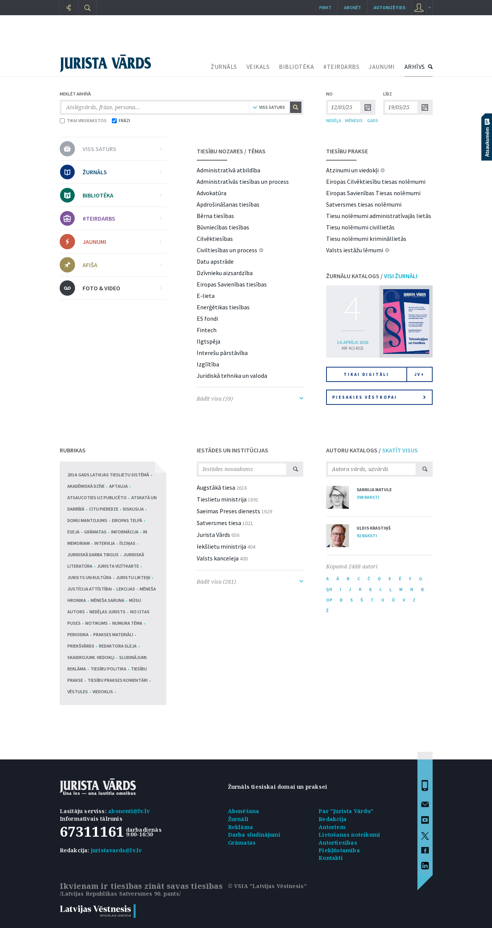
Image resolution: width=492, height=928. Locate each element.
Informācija (125, 532)
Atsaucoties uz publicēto (97, 497)
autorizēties (389, 7)
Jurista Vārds (213, 534)
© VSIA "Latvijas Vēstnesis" (267, 886)
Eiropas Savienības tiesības (232, 284)
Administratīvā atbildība (228, 170)
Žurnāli (238, 819)
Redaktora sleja (118, 646)
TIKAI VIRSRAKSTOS (83, 120)
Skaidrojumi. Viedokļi (91, 657)
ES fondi (207, 318)
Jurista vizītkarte (118, 566)
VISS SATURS (122, 149)
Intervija (104, 543)
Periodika (78, 634)
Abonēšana (244, 811)
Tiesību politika (108, 669)
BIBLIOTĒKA (296, 66)
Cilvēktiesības (215, 238)
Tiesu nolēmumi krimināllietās (366, 238)
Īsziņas (127, 543)
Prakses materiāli (113, 634)
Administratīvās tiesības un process (243, 181)
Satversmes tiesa (219, 523)
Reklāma (240, 827)
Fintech (207, 330)
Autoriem (332, 827)
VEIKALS (258, 66)
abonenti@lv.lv (129, 811)
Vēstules (77, 691)
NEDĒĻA (333, 120)
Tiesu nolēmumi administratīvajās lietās (378, 216)
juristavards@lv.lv (116, 850)
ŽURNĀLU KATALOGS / (371, 276)
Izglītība (208, 364)
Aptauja (118, 486)
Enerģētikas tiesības (223, 307)
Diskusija (133, 509)
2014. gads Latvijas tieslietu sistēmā (108, 475)
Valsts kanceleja (218, 558)
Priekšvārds (80, 646)
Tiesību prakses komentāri (118, 680)
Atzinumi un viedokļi (352, 170)
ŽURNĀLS (224, 66)
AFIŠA (122, 265)
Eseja (73, 532)
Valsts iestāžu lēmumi (354, 250)
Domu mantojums (87, 520)
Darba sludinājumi (254, 834)
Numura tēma (127, 623)
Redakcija (332, 819)
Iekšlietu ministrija (221, 546)
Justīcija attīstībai (89, 589)
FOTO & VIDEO (122, 288)
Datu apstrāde (215, 261)
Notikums (96, 623)
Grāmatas (95, 532)
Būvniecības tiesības (223, 227)
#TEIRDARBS (341, 66)
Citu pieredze (103, 509)
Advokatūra (211, 193)
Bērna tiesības (215, 216)
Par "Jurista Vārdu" (345, 811)
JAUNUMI (382, 66)
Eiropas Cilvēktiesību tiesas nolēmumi (375, 181)
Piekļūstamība (339, 850)
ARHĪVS (414, 66)
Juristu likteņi (133, 577)
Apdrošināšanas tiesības (228, 204)
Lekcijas (125, 589)
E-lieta (206, 295)
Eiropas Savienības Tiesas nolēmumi (373, 193)
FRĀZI (121, 120)
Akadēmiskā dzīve (86, 486)
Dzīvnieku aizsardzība (225, 273)
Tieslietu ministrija (222, 499)
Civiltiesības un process (227, 250)
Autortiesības (337, 842)
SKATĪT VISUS (400, 450)
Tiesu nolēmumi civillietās (360, 227)
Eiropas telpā (127, 520)
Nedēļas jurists (107, 611)
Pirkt (325, 7)
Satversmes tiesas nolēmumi (363, 204)
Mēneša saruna (107, 600)
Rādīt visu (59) (250, 398)
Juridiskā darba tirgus (93, 554)
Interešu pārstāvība (222, 353)
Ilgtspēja (208, 341)
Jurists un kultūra (89, 577)
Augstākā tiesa (216, 487)
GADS (372, 120)
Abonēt (352, 7)
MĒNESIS (354, 120)
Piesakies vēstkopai (379, 397)
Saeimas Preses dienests (228, 511)
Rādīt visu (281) (250, 581)
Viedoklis (102, 691)
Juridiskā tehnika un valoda (232, 375)
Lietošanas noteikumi (349, 834)
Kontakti (330, 857)
